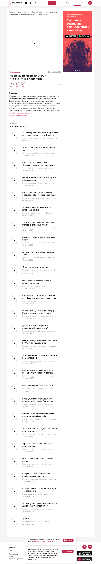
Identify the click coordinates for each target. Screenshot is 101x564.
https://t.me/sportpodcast (18, 115)
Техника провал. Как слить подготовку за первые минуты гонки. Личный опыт (40, 135)
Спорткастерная (23, 12)
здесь (35, 559)
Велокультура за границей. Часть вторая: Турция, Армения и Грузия (38, 371)
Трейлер (26, 518)
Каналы (77, 3)
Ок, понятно (67, 551)
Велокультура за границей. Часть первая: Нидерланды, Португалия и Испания (38, 401)
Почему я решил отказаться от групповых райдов (36, 208)
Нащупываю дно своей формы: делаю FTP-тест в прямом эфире (40, 341)
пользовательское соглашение (43, 541)
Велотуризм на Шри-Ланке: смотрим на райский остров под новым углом (39, 296)
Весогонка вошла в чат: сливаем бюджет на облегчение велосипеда (39, 193)
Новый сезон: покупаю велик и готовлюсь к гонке (36, 281)
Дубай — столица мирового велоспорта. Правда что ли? (35, 326)
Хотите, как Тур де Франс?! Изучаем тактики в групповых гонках (39, 223)
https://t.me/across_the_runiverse (21, 113)
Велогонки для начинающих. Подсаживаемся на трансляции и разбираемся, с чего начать (38, 165)
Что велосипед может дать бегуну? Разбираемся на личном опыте (39, 311)
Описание (14, 93)
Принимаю (68, 540)
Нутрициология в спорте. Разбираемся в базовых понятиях (40, 178)
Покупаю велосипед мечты (35, 267)
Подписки (69, 3)
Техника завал (37, 12)
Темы (84, 3)
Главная (60, 3)
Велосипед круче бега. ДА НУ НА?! (38, 385)
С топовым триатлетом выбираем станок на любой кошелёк (38, 415)
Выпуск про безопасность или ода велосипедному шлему (38, 474)
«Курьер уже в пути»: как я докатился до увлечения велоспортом (39, 504)
